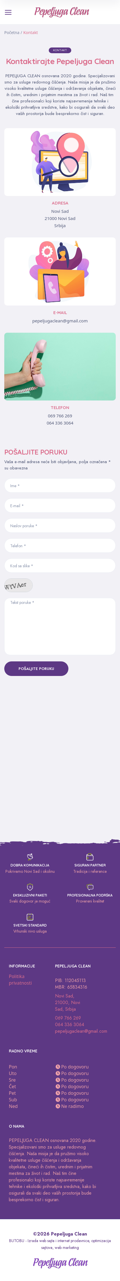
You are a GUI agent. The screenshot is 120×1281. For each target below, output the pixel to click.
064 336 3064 (60, 423)
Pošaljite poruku (36, 668)
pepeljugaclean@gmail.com (60, 321)
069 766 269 (60, 416)
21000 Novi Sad (59, 218)
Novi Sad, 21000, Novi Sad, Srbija (67, 1002)
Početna (11, 32)
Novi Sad (60, 211)
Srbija (60, 225)
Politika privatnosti (20, 979)
